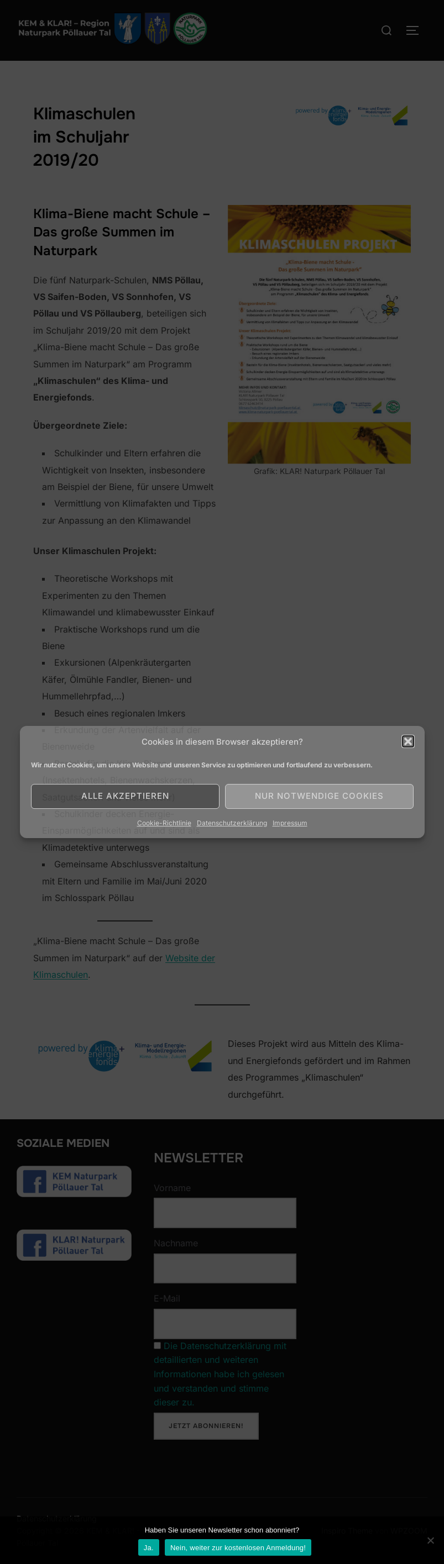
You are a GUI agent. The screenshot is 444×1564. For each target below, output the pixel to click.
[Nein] (430, 1540)
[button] (408, 741)
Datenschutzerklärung (232, 823)
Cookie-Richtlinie (164, 823)
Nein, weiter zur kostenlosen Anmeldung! (238, 1548)
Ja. (149, 1548)
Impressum (290, 823)
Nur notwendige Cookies (319, 796)
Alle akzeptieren (125, 796)
